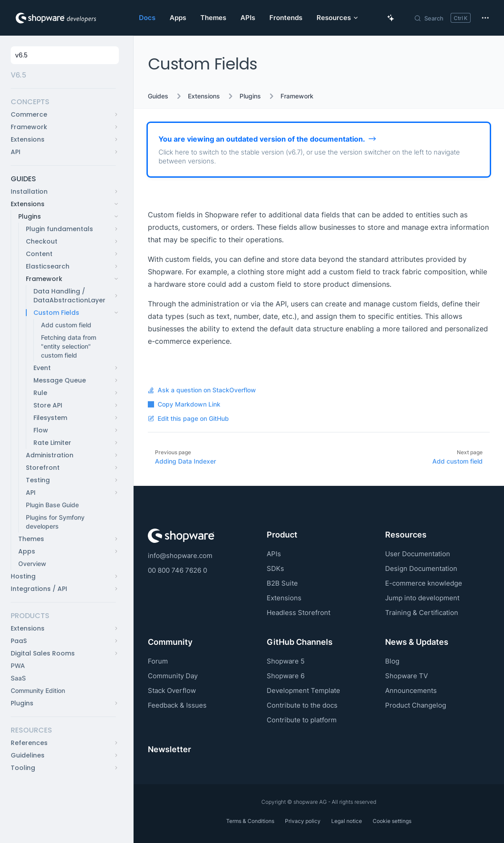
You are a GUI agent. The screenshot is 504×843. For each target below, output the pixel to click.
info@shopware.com (180, 555)
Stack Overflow (172, 690)
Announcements (411, 690)
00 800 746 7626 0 (177, 570)
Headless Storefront (298, 612)
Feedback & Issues (177, 705)
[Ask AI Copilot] (390, 17)
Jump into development (422, 598)
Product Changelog (415, 705)
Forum (158, 661)
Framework (296, 96)
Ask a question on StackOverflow (202, 390)
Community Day (173, 676)
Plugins (250, 96)
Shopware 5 (286, 661)
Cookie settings (392, 821)
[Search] (442, 18)
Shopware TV (406, 676)
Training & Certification (421, 612)
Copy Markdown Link (184, 404)
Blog (392, 661)
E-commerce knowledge (423, 583)
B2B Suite (282, 583)
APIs (274, 554)
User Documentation (417, 554)
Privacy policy (303, 821)
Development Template (303, 690)
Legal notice (346, 821)
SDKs (275, 568)
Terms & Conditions (250, 821)
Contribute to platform (302, 720)
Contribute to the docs (302, 705)
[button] (63, 102)
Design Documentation (421, 568)
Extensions (204, 96)
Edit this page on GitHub (188, 419)
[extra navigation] (485, 18)
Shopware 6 (286, 676)
